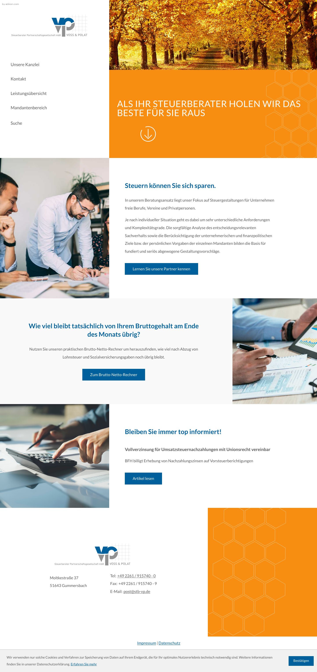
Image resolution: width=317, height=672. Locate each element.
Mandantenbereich (29, 107)
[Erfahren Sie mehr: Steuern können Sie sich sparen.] (161, 269)
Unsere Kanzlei (25, 64)
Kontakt (18, 79)
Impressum (146, 642)
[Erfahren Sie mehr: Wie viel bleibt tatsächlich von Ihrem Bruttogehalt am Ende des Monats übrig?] (113, 375)
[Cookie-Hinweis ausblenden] (301, 661)
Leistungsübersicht (29, 93)
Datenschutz (169, 642)
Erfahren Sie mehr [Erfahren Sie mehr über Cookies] (84, 664)
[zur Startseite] (49, 25)
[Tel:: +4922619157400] (136, 576)
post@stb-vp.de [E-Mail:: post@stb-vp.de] (136, 592)
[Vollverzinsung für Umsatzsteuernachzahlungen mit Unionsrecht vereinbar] (143, 478)
